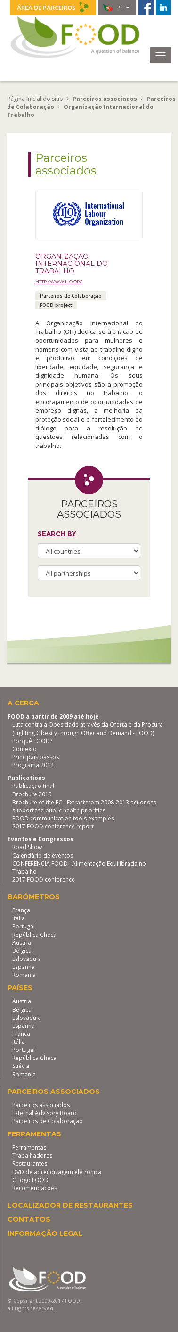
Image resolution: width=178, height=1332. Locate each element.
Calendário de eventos (42, 856)
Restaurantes (29, 1163)
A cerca (23, 703)
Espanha (23, 967)
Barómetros (34, 897)
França (21, 910)
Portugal (23, 926)
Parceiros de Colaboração (47, 1121)
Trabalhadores (32, 1155)
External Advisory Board (44, 1113)
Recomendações (34, 1188)
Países (20, 988)
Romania (24, 975)
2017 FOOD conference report (53, 826)
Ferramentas (34, 1134)
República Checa (34, 935)
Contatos (29, 1219)
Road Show (27, 847)
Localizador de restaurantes (70, 1205)
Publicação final (33, 786)
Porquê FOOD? (32, 741)
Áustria (21, 943)
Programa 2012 (33, 765)
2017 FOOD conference (43, 880)
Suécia (20, 1066)
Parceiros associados (54, 1091)
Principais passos (35, 757)
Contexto (24, 749)
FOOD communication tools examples (63, 818)
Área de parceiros (53, 7)
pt (116, 7)
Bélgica (22, 951)
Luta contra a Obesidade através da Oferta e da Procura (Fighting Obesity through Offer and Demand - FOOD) (87, 728)
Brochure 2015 (32, 794)
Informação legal (45, 1233)
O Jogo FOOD (30, 1180)
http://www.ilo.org (59, 281)
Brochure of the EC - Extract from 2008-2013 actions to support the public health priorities (84, 806)
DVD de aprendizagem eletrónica (56, 1172)
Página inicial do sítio (35, 99)
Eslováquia (26, 959)
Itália (18, 918)
